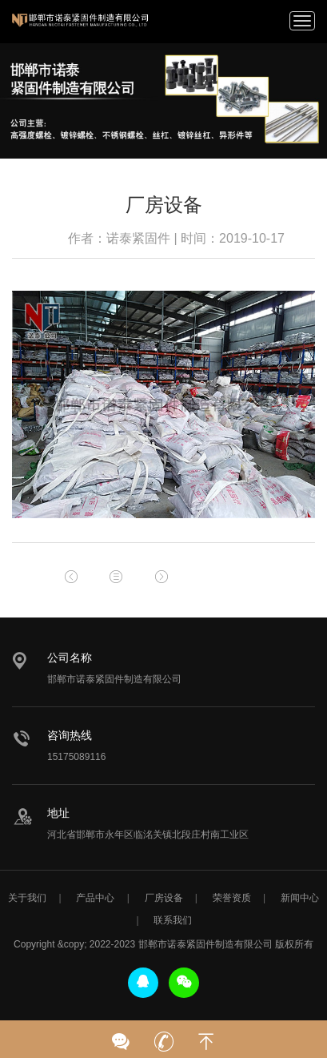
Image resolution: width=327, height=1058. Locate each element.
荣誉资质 (232, 897)
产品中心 (95, 897)
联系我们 (173, 920)
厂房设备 (164, 897)
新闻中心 (300, 897)
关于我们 (27, 897)
